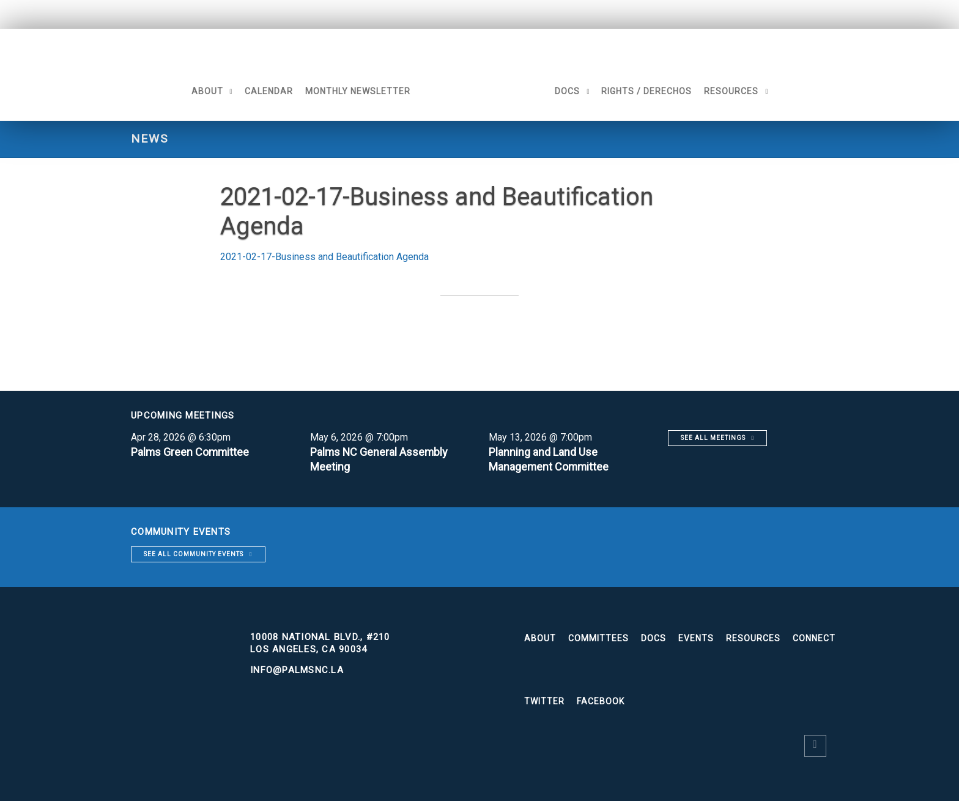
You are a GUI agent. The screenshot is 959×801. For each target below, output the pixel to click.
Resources (732, 91)
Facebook (600, 701)
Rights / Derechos (647, 91)
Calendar (268, 91)
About (207, 91)
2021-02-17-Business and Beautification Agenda (324, 257)
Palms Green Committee (191, 451)
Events (696, 638)
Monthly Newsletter (357, 91)
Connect (814, 638)
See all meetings (713, 437)
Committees (598, 638)
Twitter (544, 701)
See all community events (193, 554)
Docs (567, 91)
